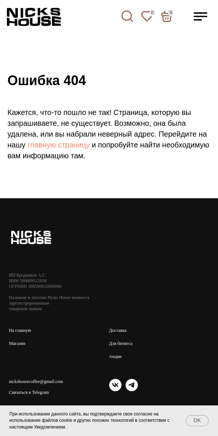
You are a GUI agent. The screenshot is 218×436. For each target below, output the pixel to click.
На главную (20, 330)
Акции (115, 356)
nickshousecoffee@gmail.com (36, 381)
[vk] (115, 389)
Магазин (17, 343)
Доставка (118, 330)
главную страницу (59, 145)
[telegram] (132, 389)
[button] (200, 16)
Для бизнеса (121, 343)
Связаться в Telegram (29, 392)
